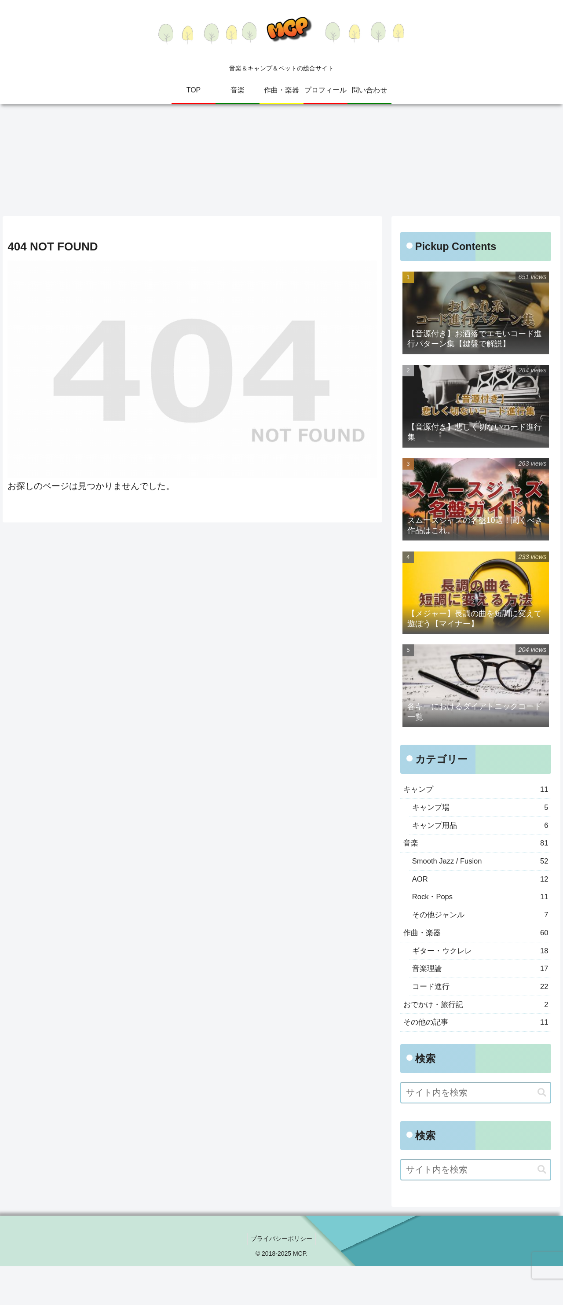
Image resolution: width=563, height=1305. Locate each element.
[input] (476, 1131)
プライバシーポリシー (281, 1277)
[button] (542, 1131)
